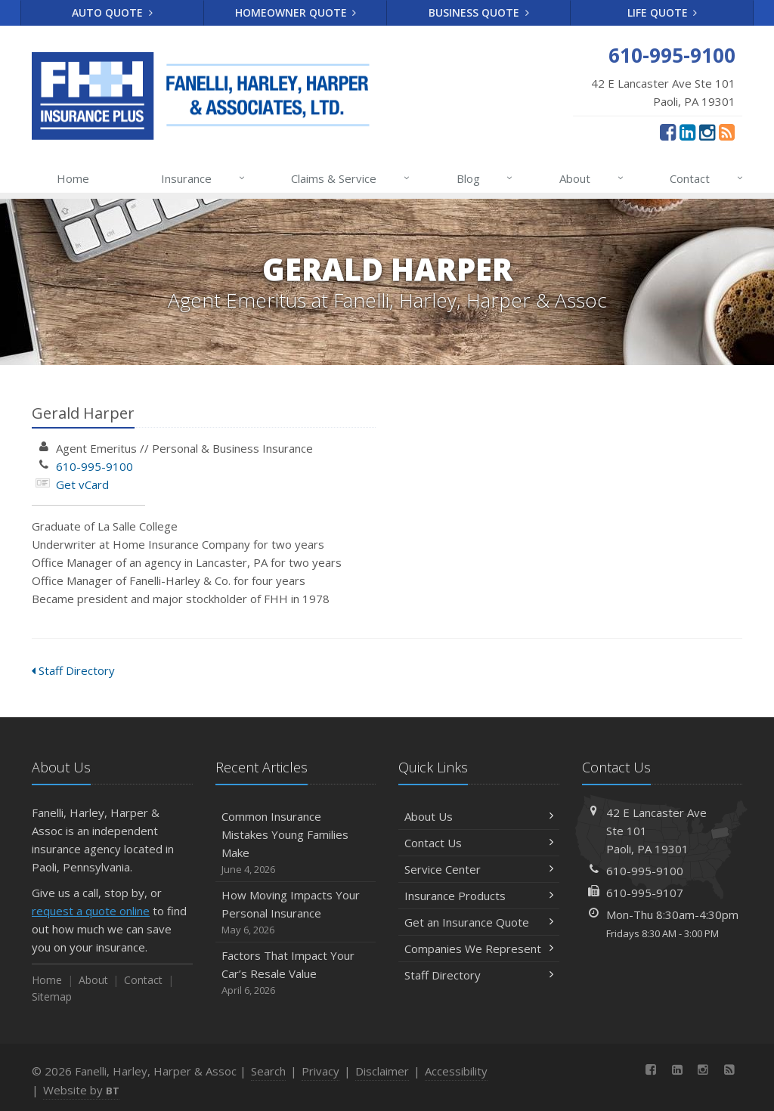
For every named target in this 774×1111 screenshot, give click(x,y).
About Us (478, 816)
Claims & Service (351, 178)
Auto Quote (112, 12)
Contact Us (478, 842)
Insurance (203, 178)
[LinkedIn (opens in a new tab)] (687, 131)
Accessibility (456, 1071)
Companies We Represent (478, 948)
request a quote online (91, 910)
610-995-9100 (94, 466)
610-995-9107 (644, 892)
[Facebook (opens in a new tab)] (668, 131)
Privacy (320, 1071)
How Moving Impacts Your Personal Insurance (295, 912)
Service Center (478, 869)
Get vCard (82, 484)
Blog (486, 178)
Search (268, 1071)
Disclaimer (382, 1071)
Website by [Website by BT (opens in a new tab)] (81, 1089)
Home (73, 178)
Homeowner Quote (296, 12)
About (592, 178)
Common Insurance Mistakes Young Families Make (295, 843)
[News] (727, 131)
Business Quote (479, 12)
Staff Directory (73, 670)
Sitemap (52, 996)
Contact (707, 178)
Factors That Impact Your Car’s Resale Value (295, 973)
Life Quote (662, 12)
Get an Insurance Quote (478, 922)
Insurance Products (478, 895)
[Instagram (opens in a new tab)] (707, 131)
